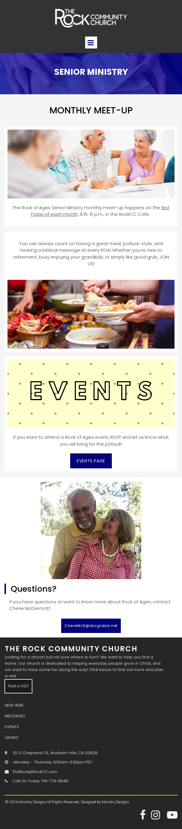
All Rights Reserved (63, 802)
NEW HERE (14, 705)
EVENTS (12, 727)
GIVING (12, 737)
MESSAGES (15, 716)
